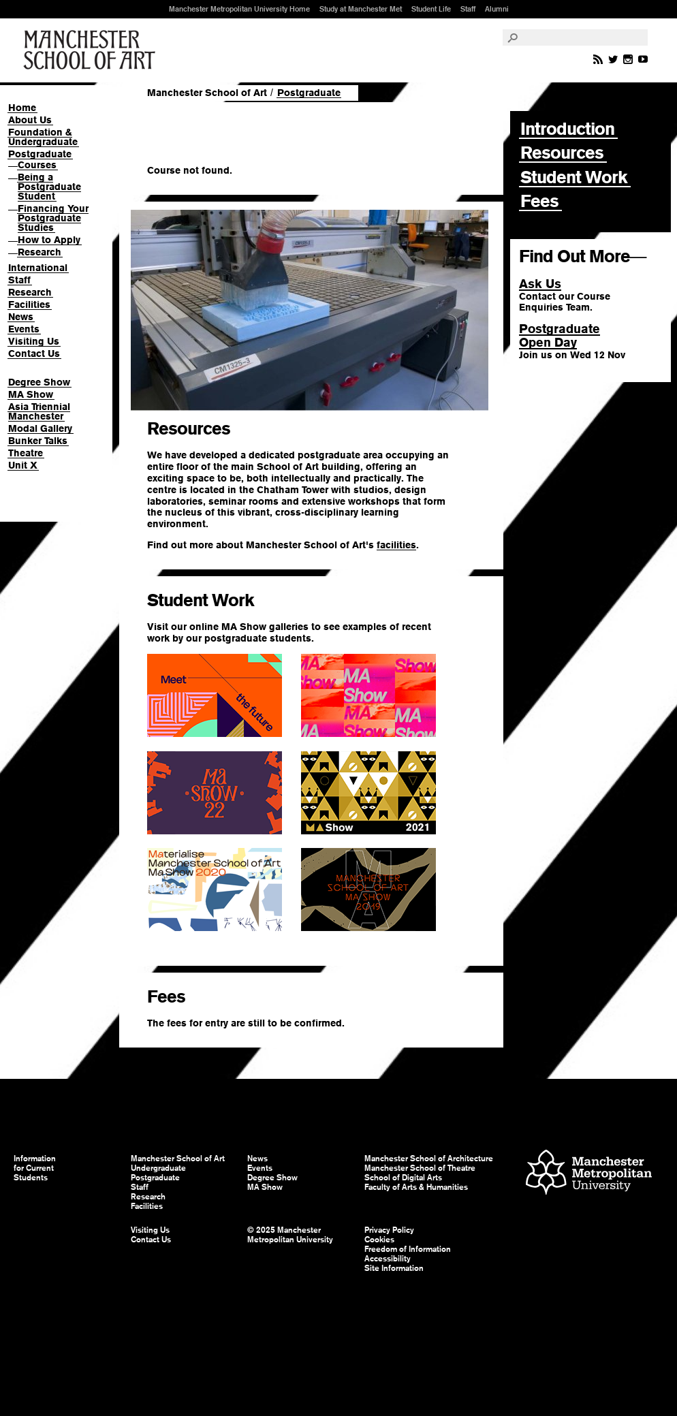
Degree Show (39, 382)
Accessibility (387, 1258)
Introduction (567, 129)
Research (39, 252)
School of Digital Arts (403, 1177)
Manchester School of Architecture (428, 1158)
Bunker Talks (37, 440)
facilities (396, 544)
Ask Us (540, 284)
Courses (37, 164)
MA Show (30, 394)
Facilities (29, 304)
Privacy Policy (389, 1230)
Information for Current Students (35, 1168)
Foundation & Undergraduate (43, 137)
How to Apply (49, 239)
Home (22, 107)
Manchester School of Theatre (419, 1168)
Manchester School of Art (92, 50)
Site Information (394, 1268)
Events (24, 329)
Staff (467, 9)
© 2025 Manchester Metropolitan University (290, 1234)
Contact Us (34, 353)
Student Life (431, 9)
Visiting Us (33, 341)
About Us (30, 119)
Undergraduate (158, 1168)
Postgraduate (40, 153)
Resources (561, 152)
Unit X (22, 465)
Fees (539, 201)
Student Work (573, 177)
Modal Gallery (40, 428)
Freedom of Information (407, 1249)
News (20, 316)
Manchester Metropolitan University (589, 1174)
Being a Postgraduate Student (49, 187)
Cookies (379, 1239)
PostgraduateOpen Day (559, 335)
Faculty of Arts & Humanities (416, 1187)
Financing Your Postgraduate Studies (53, 218)
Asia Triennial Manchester (39, 411)
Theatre (25, 452)
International (37, 267)
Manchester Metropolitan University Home (239, 9)
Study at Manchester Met (360, 9)
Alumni (497, 9)
